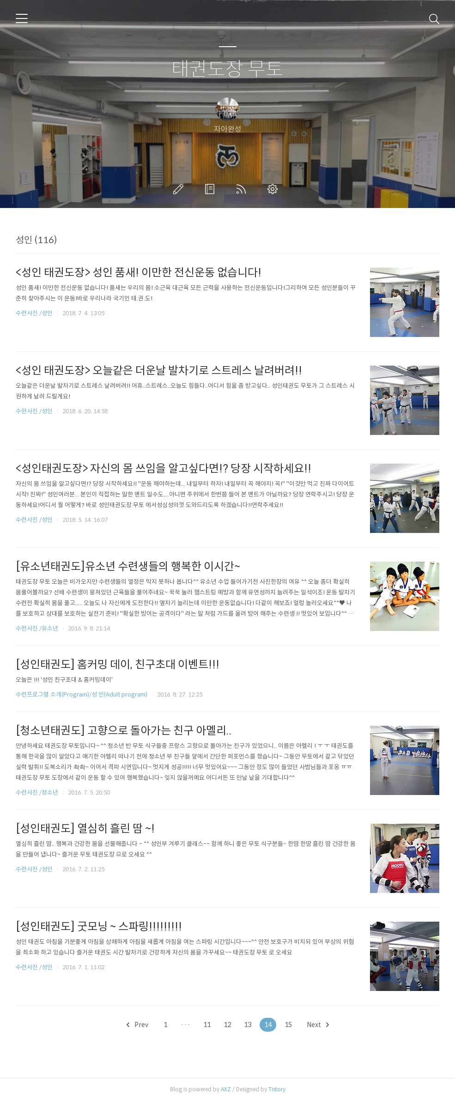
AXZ (226, 1089)
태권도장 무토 (227, 69)
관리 (274, 189)
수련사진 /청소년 (37, 792)
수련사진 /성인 (35, 313)
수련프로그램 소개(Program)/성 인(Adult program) (81, 694)
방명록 (211, 189)
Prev (137, 1025)
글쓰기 (180, 189)
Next (318, 1025)
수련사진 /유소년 (37, 628)
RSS (243, 189)
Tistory (276, 1089)
